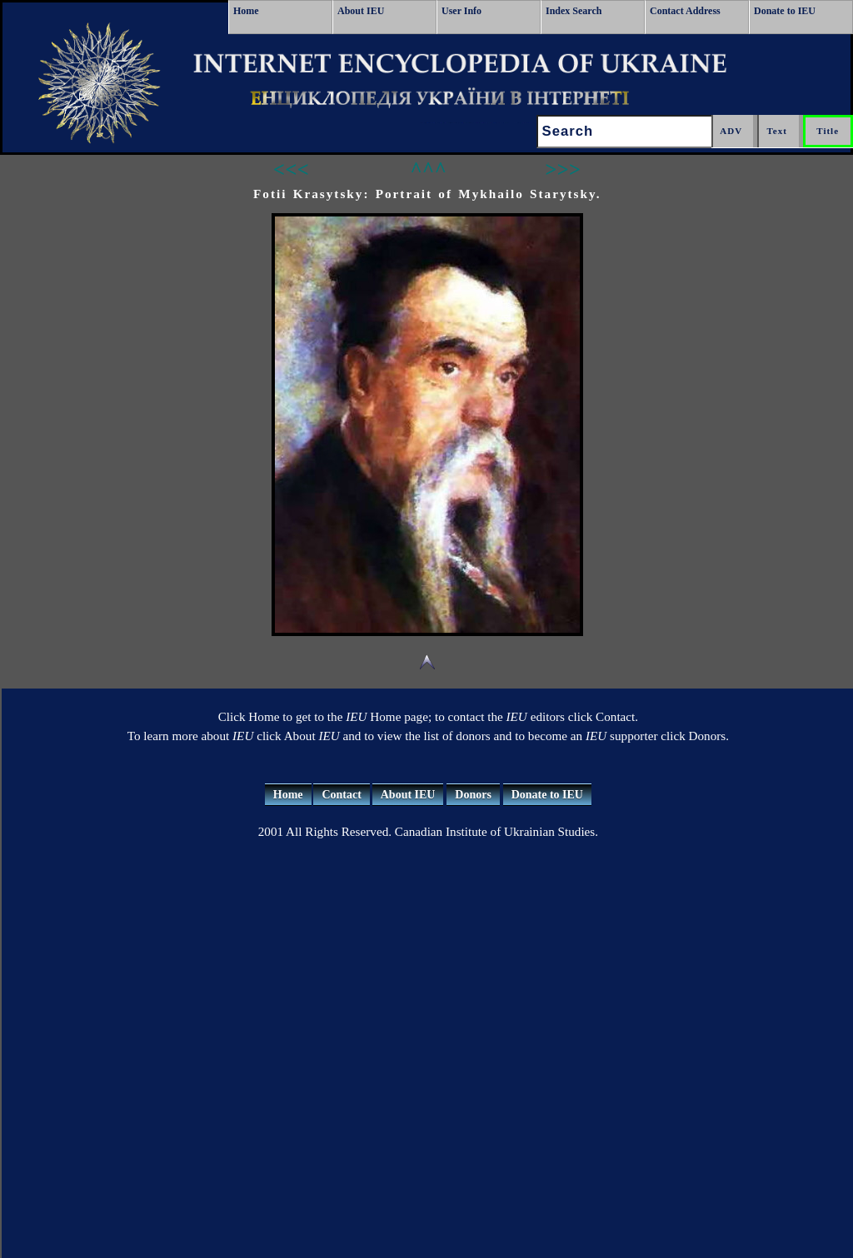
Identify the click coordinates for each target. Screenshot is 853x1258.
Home (246, 11)
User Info (461, 11)
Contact (341, 794)
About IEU (360, 11)
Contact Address (685, 11)
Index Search (573, 11)
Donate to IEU (785, 11)
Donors (473, 794)
